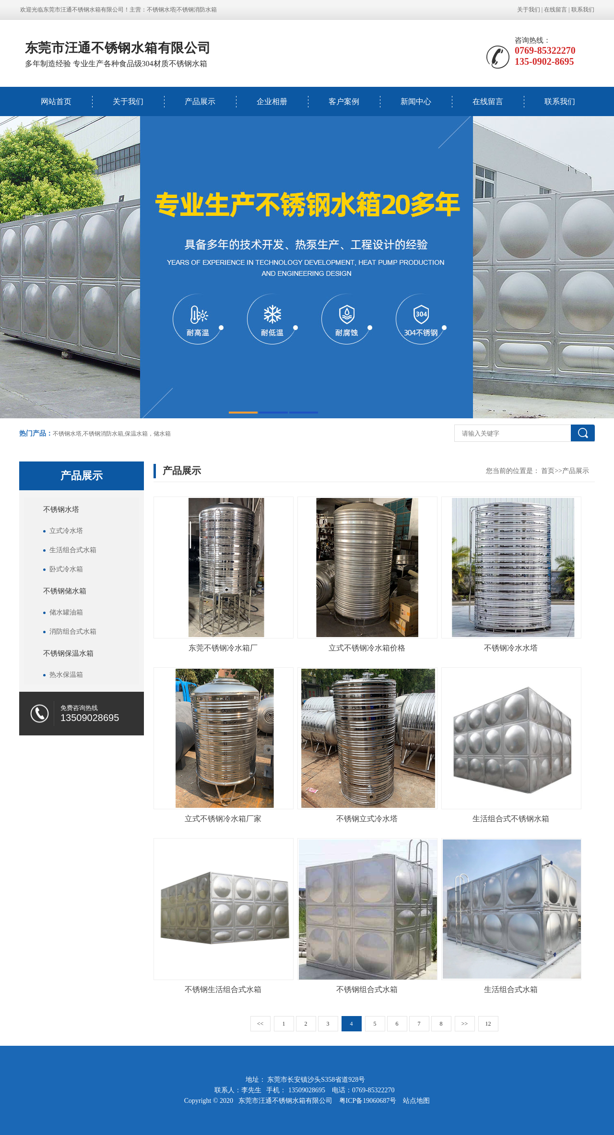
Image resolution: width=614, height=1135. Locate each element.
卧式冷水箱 (66, 569)
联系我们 (582, 9)
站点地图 (416, 1100)
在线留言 (555, 9)
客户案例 (344, 101)
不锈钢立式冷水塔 (367, 819)
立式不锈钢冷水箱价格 (367, 648)
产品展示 (200, 101)
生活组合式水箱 (72, 550)
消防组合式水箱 (72, 631)
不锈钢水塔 (161, 9)
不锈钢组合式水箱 (367, 989)
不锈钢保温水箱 (68, 653)
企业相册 (272, 101)
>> (464, 1023)
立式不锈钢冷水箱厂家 (223, 819)
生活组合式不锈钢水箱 (510, 819)
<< (260, 1023)
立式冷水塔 (66, 530)
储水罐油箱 (66, 612)
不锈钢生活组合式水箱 (223, 989)
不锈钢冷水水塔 (511, 648)
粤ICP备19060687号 (368, 1100)
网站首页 (56, 101)
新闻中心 (416, 101)
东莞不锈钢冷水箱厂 (223, 648)
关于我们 (528, 9)
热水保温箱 (66, 674)
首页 (548, 470)
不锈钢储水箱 (64, 591)
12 (488, 1023)
